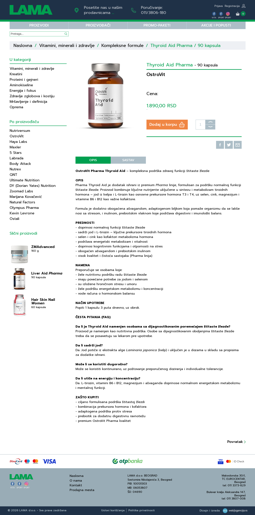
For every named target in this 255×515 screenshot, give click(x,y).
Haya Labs (18, 141)
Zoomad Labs (21, 191)
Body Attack (20, 163)
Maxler (15, 147)
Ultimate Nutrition (25, 180)
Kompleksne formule (122, 45)
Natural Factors (22, 202)
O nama (76, 480)
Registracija (232, 6)
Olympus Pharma (24, 207)
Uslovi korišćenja (113, 510)
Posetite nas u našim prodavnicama (103, 10)
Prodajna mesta (82, 490)
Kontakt (76, 485)
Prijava (218, 6)
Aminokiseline (21, 85)
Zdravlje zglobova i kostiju (32, 96)
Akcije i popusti (216, 25)
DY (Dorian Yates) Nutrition (33, 185)
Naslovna (23, 45)
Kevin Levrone (22, 213)
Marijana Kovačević (26, 196)
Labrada (16, 158)
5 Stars (16, 152)
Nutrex (15, 169)
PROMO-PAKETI (157, 25)
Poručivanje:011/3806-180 (153, 10)
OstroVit (17, 136)
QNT (13, 174)
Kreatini (16, 74)
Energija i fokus (23, 90)
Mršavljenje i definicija (28, 101)
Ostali (14, 218)
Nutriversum (20, 130)
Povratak (236, 441)
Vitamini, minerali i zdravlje (67, 45)
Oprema (16, 107)
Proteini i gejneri (24, 79)
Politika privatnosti (141, 510)
